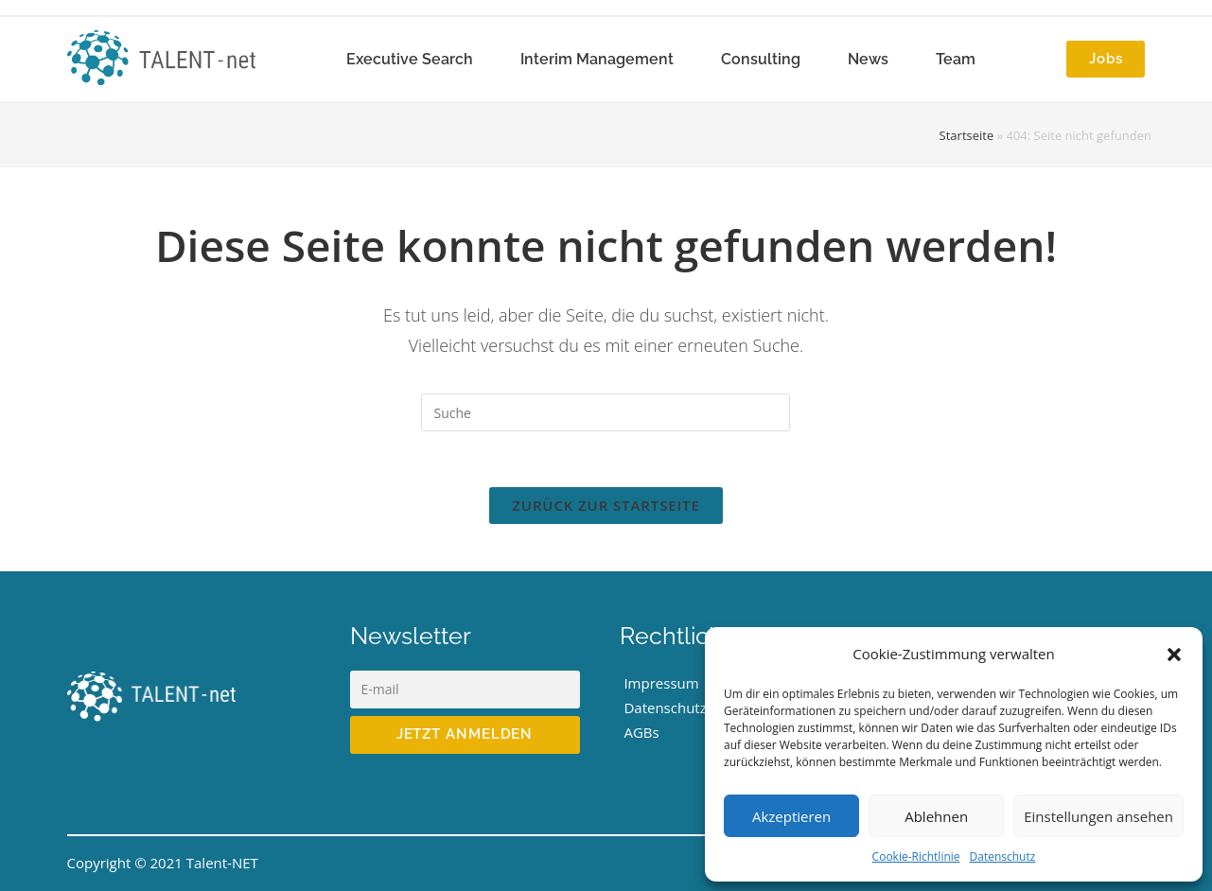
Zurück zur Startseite (605, 506)
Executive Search (409, 59)
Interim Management (597, 59)
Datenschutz (1003, 856)
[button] (1174, 654)
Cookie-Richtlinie (916, 856)
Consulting (760, 59)
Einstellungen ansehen (1098, 816)
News (868, 59)
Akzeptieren (791, 816)
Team (955, 59)
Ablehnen (936, 816)
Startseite (967, 135)
